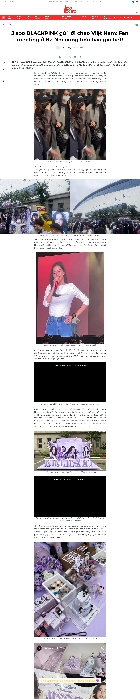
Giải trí (28, 17)
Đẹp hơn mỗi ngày (50, 17)
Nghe (4, 63)
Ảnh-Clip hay (95, 17)
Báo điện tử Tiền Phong (70, 9)
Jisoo (65, 73)
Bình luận (4, 81)
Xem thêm (136, 17)
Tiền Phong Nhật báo (74, 2)
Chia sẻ (4, 69)
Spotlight (117, 17)
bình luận (79, 57)
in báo (75, 57)
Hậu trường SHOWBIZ (66, 17)
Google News (136, 25)
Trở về (4, 87)
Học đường (37, 17)
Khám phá (19, 17)
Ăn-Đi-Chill (83, 17)
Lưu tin (4, 75)
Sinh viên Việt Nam (93, 2)
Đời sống (9, 17)
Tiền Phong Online (54, 2)
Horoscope (128, 17)
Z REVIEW (107, 17)
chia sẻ (60, 57)
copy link (70, 57)
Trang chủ (3, 17)
